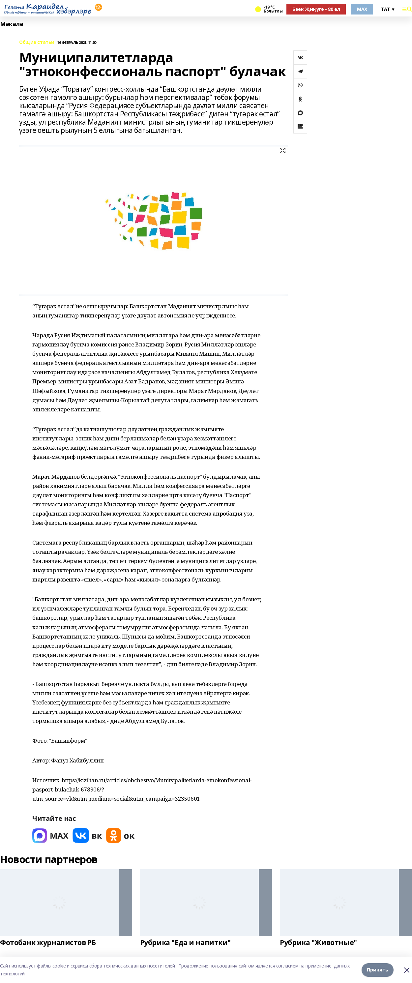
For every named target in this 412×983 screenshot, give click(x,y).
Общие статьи (36, 42)
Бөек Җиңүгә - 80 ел (316, 9)
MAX (362, 9)
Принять (377, 970)
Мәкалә (11, 23)
